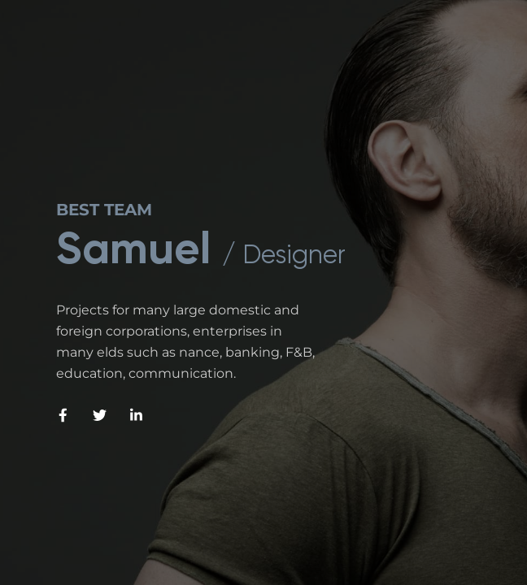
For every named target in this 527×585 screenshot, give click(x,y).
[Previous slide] (381, 438)
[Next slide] (462, 438)
